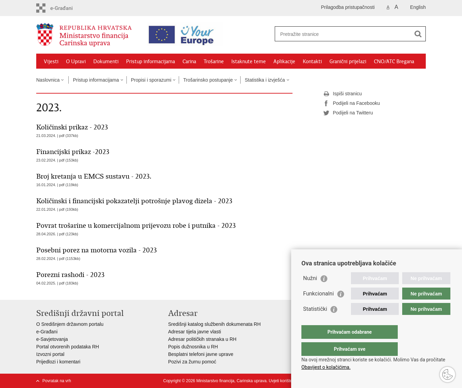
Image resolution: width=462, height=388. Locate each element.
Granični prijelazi (347, 61)
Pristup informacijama (150, 61)
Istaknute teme (248, 61)
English (418, 7)
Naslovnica (47, 80)
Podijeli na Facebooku (351, 103)
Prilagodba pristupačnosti (348, 7)
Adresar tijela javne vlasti (194, 331)
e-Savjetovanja (52, 339)
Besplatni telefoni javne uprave (200, 354)
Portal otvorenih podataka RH (67, 346)
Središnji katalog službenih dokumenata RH (214, 324)
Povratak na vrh (56, 380)
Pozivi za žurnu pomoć (192, 361)
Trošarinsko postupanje (208, 80)
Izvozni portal (50, 354)
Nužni (310, 292)
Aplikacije (284, 61)
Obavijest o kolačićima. (326, 367)
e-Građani (46, 331)
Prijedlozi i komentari (58, 361)
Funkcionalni (318, 307)
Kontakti (312, 61)
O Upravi (76, 61)
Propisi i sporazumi (151, 80)
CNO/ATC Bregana (394, 61)
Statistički (315, 322)
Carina (189, 61)
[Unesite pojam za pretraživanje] (339, 34)
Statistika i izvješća (265, 80)
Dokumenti (106, 61)
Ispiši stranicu (342, 94)
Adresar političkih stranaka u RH (202, 339)
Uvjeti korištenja (283, 380)
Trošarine (214, 61)
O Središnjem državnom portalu (70, 324)
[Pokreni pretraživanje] (418, 33)
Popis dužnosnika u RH (193, 346)
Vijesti (51, 61)
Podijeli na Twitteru (348, 113)
